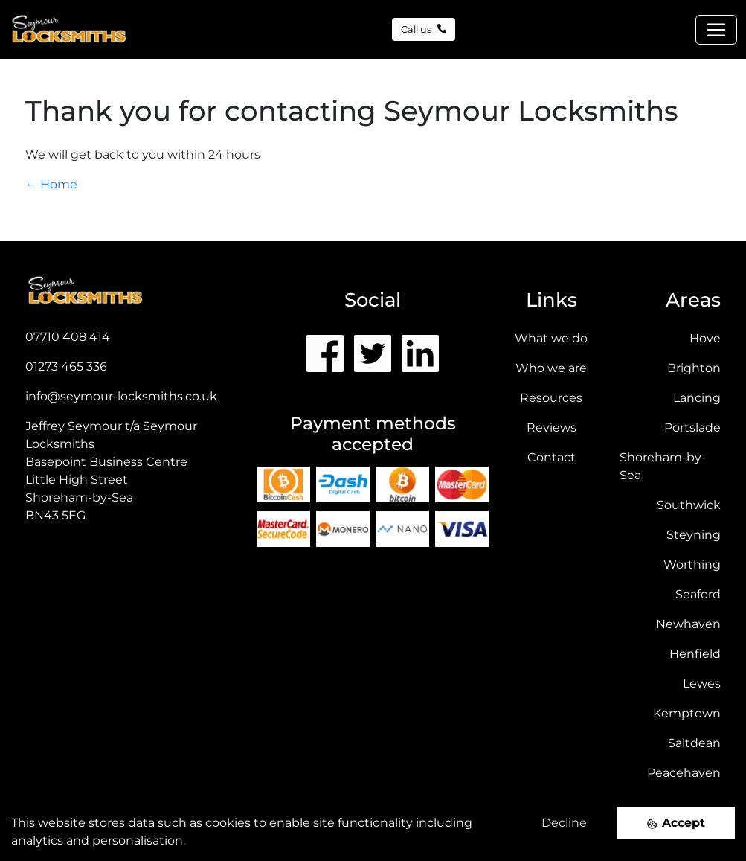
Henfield (695, 654)
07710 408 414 (67, 337)
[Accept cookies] (676, 823)
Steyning (693, 535)
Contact (551, 457)
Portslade (692, 427)
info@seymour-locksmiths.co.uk (121, 396)
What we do (551, 338)
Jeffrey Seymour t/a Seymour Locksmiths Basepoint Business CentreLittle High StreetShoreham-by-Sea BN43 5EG (111, 470)
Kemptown (687, 713)
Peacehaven (684, 773)
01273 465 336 (66, 366)
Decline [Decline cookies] (564, 823)
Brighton (694, 368)
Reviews (551, 427)
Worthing (692, 564)
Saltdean (694, 743)
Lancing (697, 398)
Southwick (689, 505)
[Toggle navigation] (716, 30)
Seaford (698, 594)
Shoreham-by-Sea (663, 466)
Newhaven (688, 624)
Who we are (551, 368)
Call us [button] (424, 29)
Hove (705, 338)
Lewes (702, 683)
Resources (551, 398)
